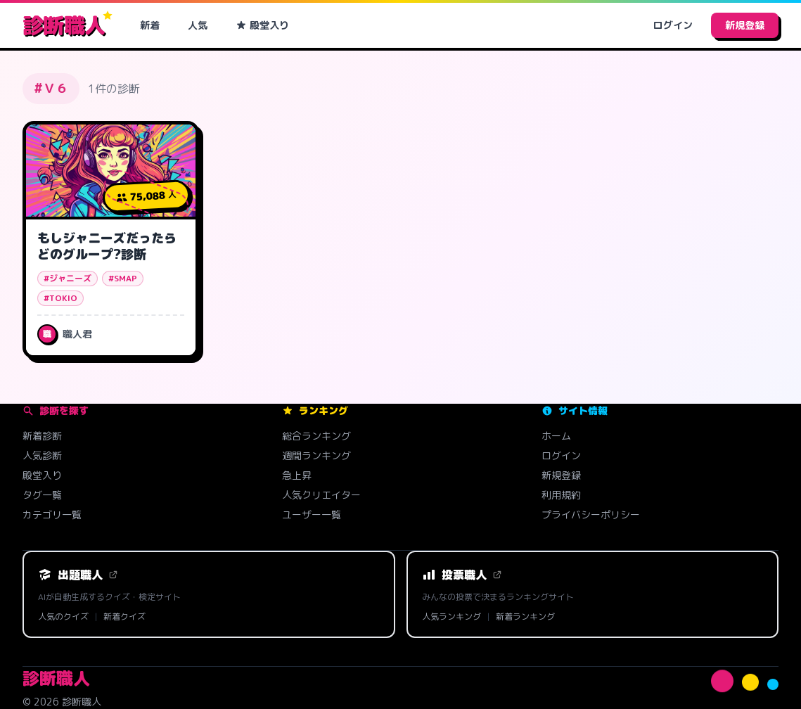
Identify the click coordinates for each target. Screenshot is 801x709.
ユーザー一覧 (311, 514)
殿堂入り (262, 25)
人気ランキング (451, 616)
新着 (150, 25)
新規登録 (744, 25)
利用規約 (561, 495)
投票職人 (462, 574)
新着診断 (42, 435)
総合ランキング (316, 435)
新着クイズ (124, 616)
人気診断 (42, 455)
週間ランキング (316, 455)
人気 (197, 25)
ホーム (556, 435)
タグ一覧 (42, 495)
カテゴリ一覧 (52, 514)
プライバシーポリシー (591, 514)
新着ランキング (525, 616)
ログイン (673, 25)
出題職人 (78, 574)
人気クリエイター (321, 495)
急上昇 (297, 475)
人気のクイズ (63, 616)
